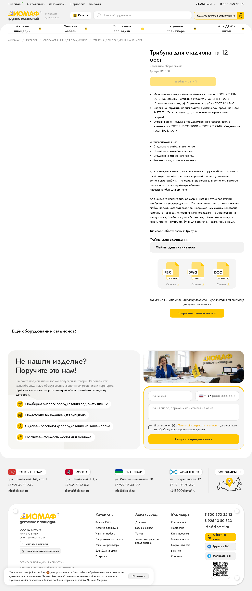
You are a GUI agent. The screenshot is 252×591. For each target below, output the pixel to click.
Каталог (31, 40)
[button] (80, 15)
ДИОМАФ (14, 40)
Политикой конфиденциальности (197, 425)
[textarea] (193, 412)
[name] (170, 396)
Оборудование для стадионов (65, 40)
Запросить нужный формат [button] (197, 313)
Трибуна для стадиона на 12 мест (117, 40)
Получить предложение (193, 439)
